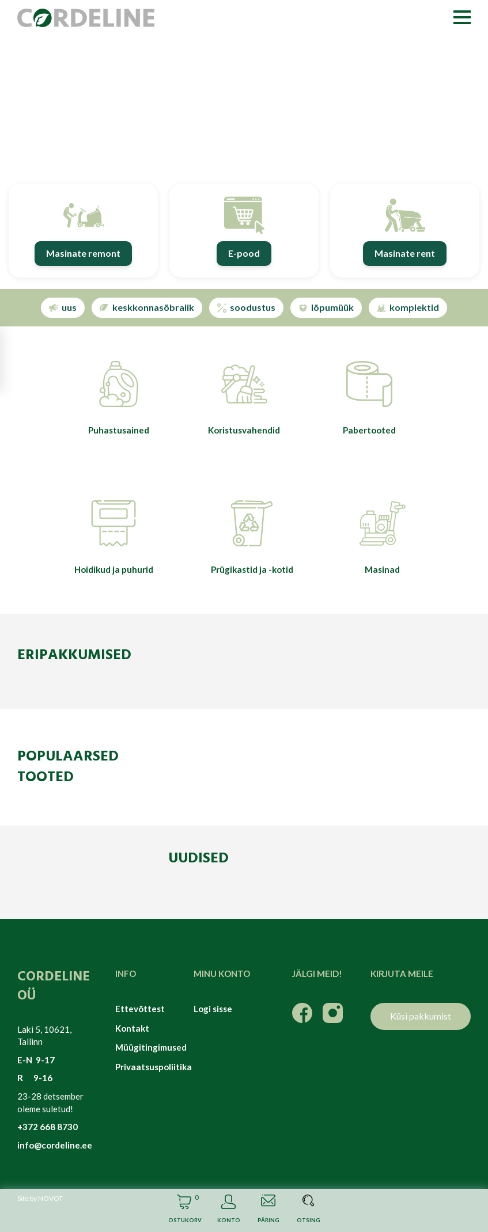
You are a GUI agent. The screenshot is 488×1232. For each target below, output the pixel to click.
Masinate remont (83, 253)
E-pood (244, 253)
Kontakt (132, 1028)
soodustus (246, 307)
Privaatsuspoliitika (145, 1067)
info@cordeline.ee (54, 1145)
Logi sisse (213, 1008)
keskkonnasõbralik (147, 307)
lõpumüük (326, 307)
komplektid (408, 307)
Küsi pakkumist (420, 1015)
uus (63, 307)
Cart (184, 1210)
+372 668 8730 (47, 1126)
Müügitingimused (145, 1047)
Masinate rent (404, 253)
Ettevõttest (140, 1008)
